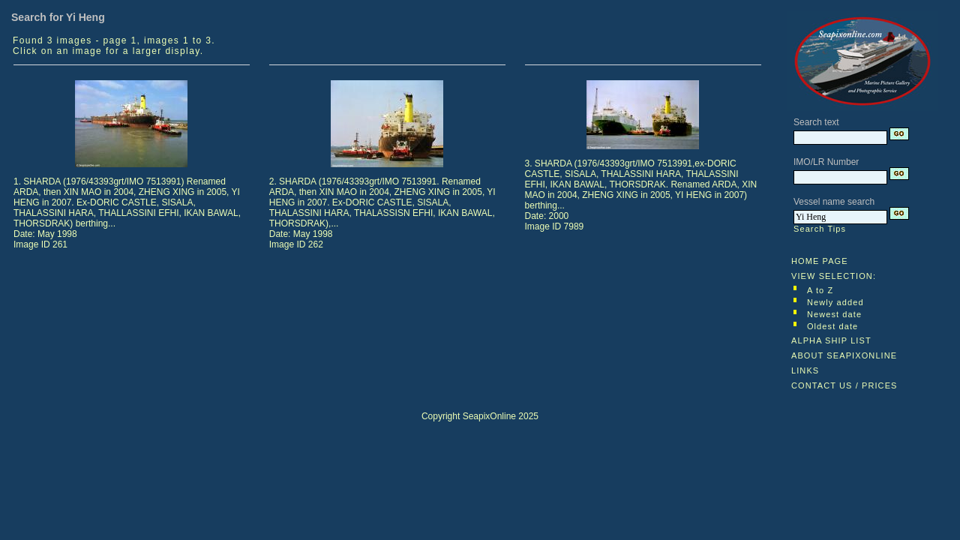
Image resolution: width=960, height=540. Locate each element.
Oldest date (832, 326)
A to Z (820, 290)
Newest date (834, 314)
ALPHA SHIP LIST (831, 340)
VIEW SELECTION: (833, 276)
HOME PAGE (819, 261)
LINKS (805, 370)
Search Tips (820, 228)
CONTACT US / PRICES (844, 385)
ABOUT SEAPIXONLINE (844, 355)
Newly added (835, 302)
